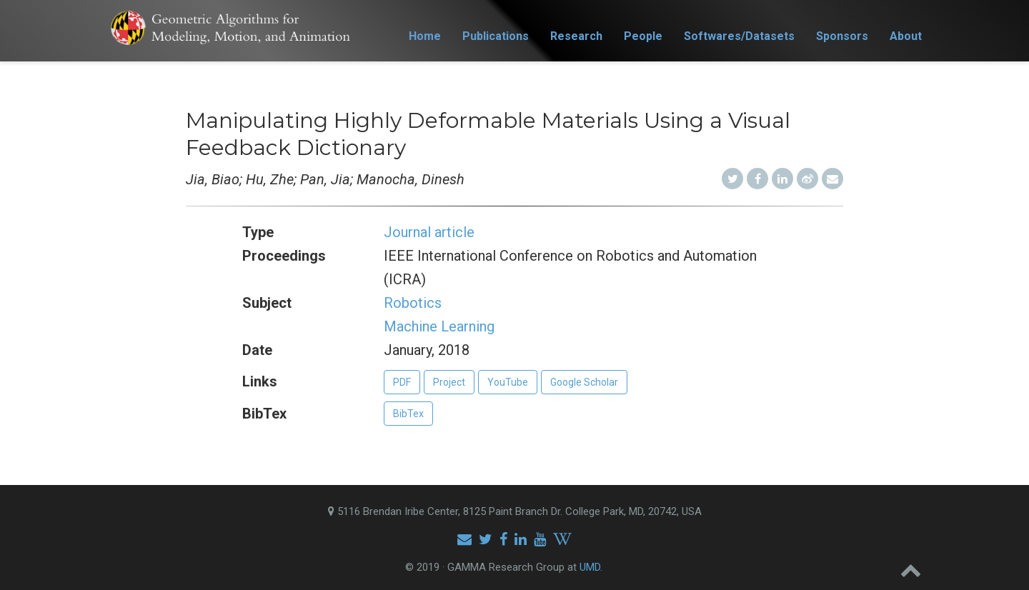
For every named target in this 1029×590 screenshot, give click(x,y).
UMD (590, 567)
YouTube (507, 382)
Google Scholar (584, 382)
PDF (402, 382)
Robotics (413, 302)
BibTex (408, 413)
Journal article (429, 232)
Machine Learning (439, 326)
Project (449, 382)
